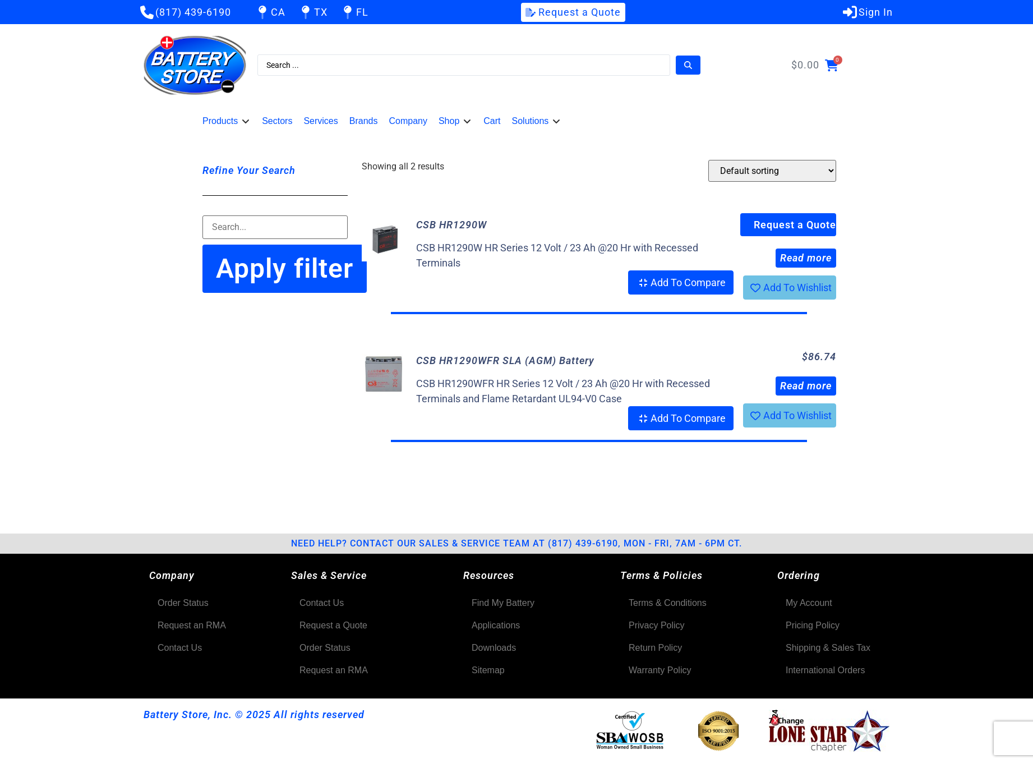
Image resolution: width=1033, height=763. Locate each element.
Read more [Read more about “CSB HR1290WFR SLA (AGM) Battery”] (806, 386)
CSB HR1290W (451, 225)
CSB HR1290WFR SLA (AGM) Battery (505, 360)
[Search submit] (688, 65)
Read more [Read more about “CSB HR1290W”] (806, 258)
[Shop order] (772, 171)
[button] (226, 121)
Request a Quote (795, 225)
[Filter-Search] (275, 227)
